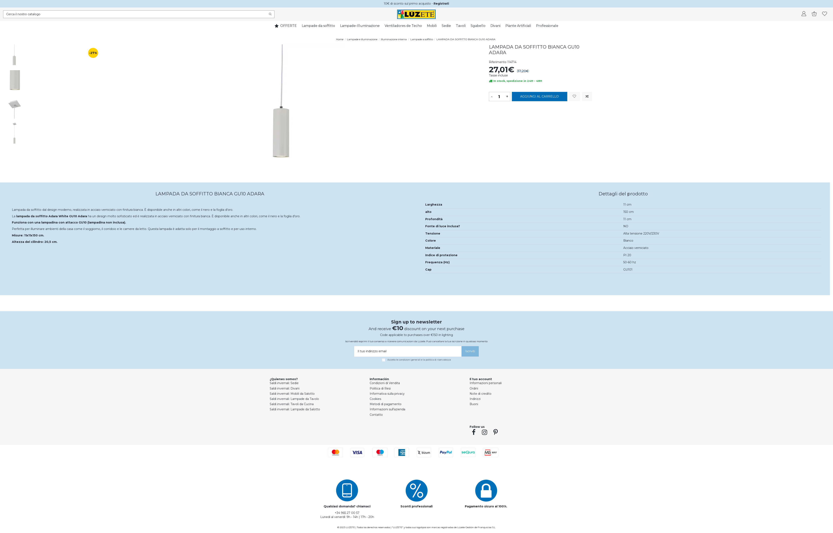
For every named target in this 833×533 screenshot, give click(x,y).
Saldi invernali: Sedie (284, 383)
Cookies (375, 399)
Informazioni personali (486, 383)
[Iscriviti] (470, 351)
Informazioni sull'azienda (387, 409)
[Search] (270, 14)
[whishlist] (824, 14)
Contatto (376, 415)
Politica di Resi (380, 388)
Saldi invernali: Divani (284, 388)
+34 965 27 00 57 (347, 513)
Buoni (474, 404)
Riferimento (497, 62)
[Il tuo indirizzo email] (407, 351)
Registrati (441, 3)
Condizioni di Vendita (385, 383)
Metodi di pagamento (386, 404)
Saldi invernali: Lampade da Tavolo (294, 399)
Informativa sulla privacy (387, 394)
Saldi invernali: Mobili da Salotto (292, 394)
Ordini (474, 388)
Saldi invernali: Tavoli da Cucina (292, 404)
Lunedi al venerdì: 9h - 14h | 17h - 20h (347, 517)
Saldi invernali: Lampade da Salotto (295, 409)
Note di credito (480, 394)
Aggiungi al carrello (539, 96)
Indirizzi (475, 399)
